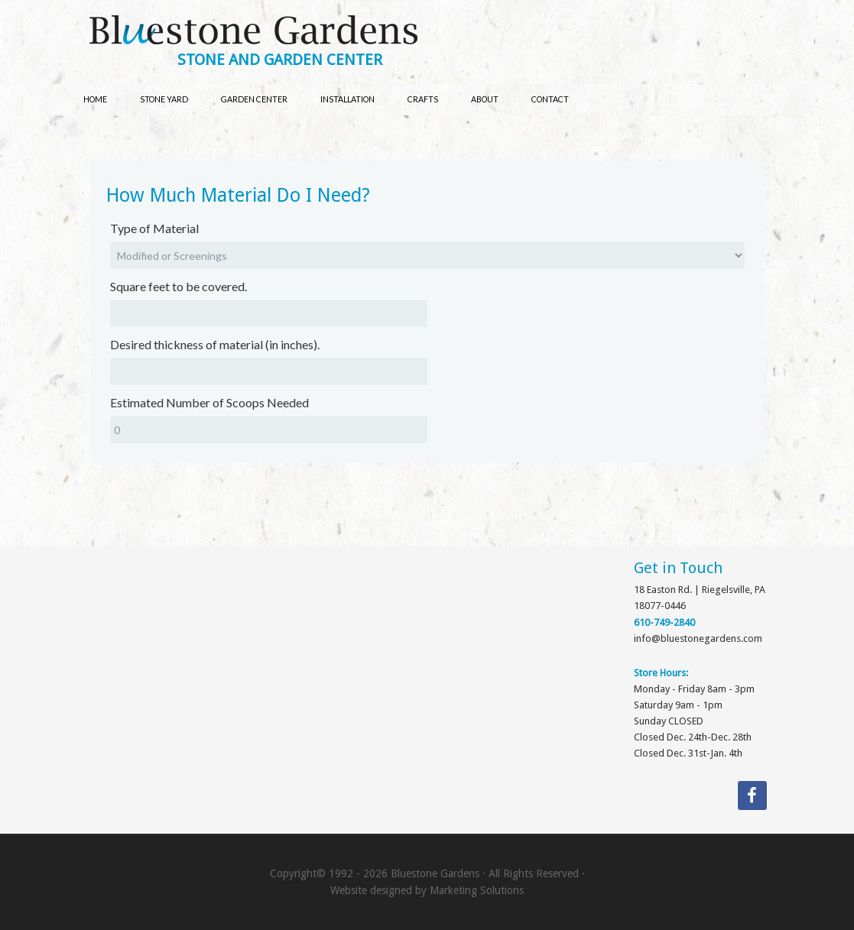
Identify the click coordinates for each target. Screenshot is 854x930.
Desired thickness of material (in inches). (215, 344)
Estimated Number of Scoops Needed (209, 402)
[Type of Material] (427, 255)
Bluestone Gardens (441, 31)
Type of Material (154, 228)
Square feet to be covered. (178, 286)
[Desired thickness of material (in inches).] (268, 371)
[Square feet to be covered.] (268, 313)
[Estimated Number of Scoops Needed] (268, 429)
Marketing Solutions (477, 890)
